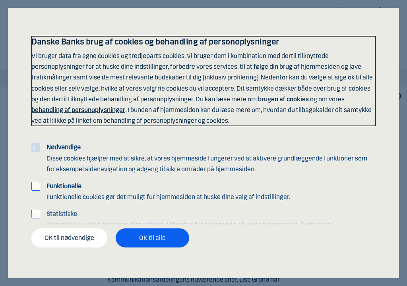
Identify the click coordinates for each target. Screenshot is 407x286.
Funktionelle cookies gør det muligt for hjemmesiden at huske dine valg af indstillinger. (168, 191)
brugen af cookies (283, 99)
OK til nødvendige (69, 238)
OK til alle (152, 238)
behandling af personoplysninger (78, 110)
